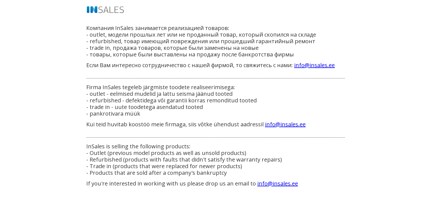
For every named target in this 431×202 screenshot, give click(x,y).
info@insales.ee (314, 65)
